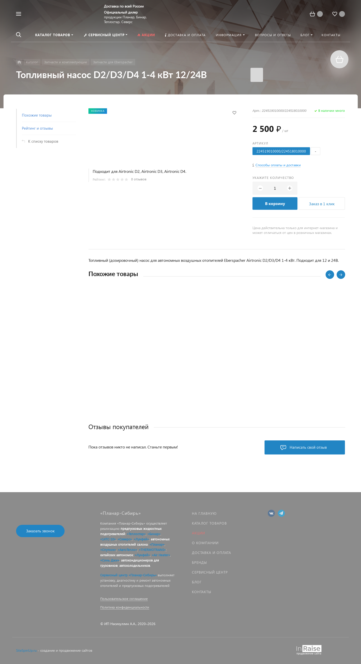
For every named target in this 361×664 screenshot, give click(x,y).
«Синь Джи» (109, 560)
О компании (205, 542)
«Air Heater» (161, 555)
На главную (204, 513)
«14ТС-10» (108, 539)
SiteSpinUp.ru (26, 650)
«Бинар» (154, 534)
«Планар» (157, 544)
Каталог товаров (209, 523)
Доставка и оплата (211, 552)
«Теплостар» (136, 534)
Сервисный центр (210, 572)
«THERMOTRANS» (152, 549)
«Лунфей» (141, 539)
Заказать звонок (40, 530)
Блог (197, 582)
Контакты (201, 591)
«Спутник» (108, 549)
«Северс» (125, 539)
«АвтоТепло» (127, 549)
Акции (198, 533)
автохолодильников (134, 565)
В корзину (275, 203)
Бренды (199, 562)
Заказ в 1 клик (322, 203)
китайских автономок (116, 555)
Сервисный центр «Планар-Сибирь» (128, 575)
